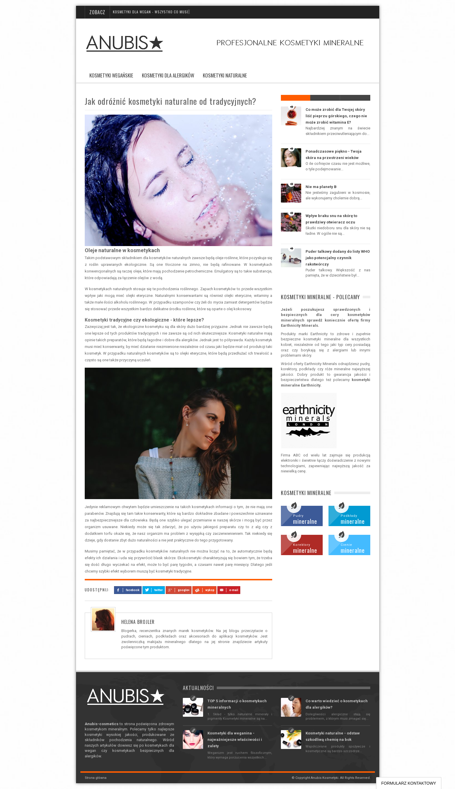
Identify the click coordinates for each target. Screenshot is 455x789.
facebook (128, 590)
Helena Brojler (138, 621)
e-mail (228, 590)
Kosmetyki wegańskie (111, 75)
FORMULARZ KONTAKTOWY (408, 783)
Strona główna (95, 778)
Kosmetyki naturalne (225, 75)
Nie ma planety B (321, 187)
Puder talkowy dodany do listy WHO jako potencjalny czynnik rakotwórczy (338, 257)
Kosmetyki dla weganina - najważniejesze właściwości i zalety (234, 739)
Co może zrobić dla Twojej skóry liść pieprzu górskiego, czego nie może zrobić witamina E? (336, 115)
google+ (178, 590)
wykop (204, 590)
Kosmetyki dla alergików (168, 75)
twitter (154, 590)
